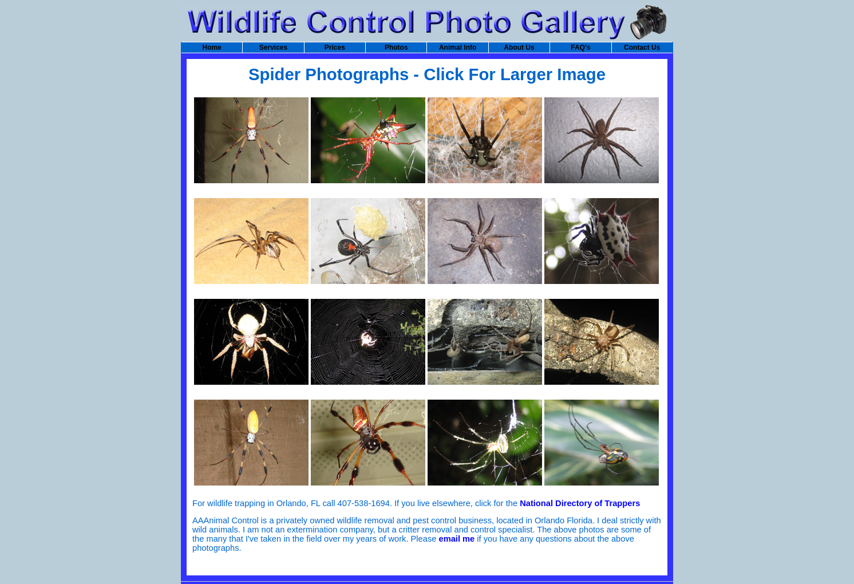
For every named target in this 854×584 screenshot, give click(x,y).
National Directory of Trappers (580, 503)
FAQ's (580, 48)
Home (211, 48)
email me (456, 538)
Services (273, 48)
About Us (519, 48)
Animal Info (457, 48)
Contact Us (642, 48)
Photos (396, 48)
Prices (335, 48)
